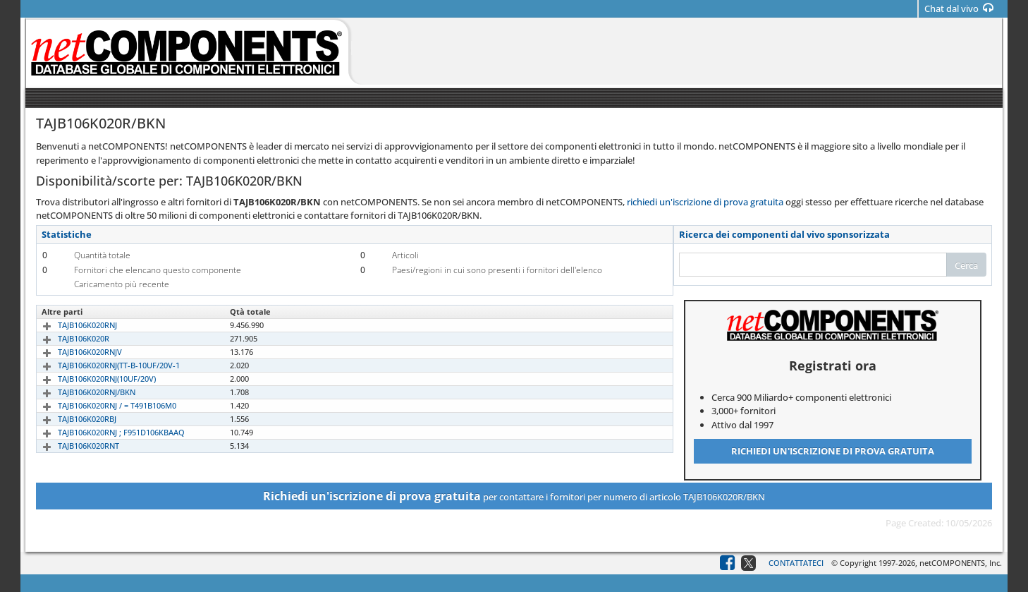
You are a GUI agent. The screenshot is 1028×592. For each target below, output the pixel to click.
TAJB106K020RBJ (71, 418)
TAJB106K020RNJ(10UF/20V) (91, 378)
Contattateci (796, 562)
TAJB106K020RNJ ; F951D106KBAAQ (105, 432)
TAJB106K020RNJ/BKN (80, 392)
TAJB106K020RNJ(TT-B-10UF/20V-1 (103, 365)
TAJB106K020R (67, 338)
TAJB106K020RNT (72, 445)
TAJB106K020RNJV (74, 351)
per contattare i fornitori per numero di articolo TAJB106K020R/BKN (514, 496)
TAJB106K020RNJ (71, 325)
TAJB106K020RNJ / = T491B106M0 (101, 405)
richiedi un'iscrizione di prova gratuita (705, 201)
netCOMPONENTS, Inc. (960, 562)
